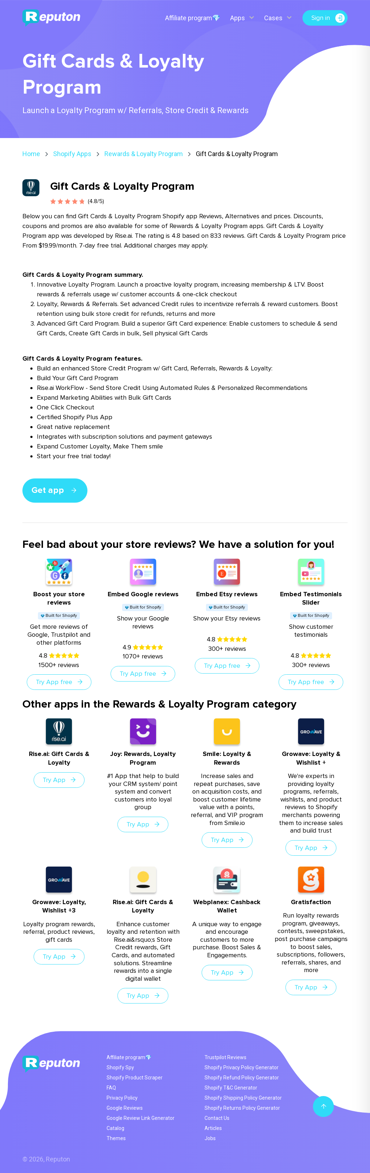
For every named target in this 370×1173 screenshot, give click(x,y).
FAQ (111, 1088)
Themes (116, 1138)
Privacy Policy (122, 1098)
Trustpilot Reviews (225, 1057)
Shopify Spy (120, 1067)
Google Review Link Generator (141, 1118)
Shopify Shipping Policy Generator (243, 1098)
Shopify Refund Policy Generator (242, 1077)
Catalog (115, 1128)
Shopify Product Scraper (135, 1077)
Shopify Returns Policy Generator (242, 1108)
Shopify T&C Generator (231, 1088)
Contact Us (217, 1118)
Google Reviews (125, 1108)
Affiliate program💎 (192, 18)
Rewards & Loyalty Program (143, 154)
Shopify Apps (72, 154)
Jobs (210, 1138)
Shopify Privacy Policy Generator (242, 1067)
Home (31, 154)
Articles (213, 1128)
